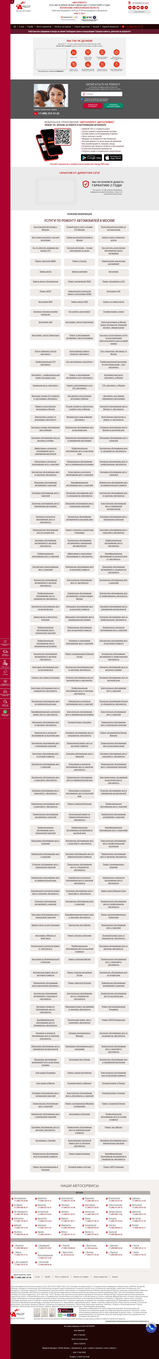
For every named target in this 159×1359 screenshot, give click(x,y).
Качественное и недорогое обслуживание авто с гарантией (79, 473)
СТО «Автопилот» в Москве (113, 385)
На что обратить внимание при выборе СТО (46, 249)
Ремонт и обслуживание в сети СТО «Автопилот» (80, 386)
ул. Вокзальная (67, 1255)
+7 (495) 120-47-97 (21, 1264)
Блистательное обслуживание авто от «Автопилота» (79, 581)
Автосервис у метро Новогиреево (79, 322)
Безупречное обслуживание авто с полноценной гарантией (45, 744)
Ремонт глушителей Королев (80, 804)
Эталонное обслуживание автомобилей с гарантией (45, 902)
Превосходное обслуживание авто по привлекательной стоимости (79, 1130)
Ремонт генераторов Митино (79, 1073)
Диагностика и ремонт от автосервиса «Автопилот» (45, 418)
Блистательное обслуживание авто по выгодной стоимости (113, 1074)
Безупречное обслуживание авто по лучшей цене (113, 973)
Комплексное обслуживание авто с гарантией (45, 855)
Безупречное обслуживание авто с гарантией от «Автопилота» (79, 842)
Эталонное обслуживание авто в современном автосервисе (45, 504)
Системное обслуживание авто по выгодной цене (113, 679)
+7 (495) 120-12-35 (21, 1228)
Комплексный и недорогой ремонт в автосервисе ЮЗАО (80, 292)
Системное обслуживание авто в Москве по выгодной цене (113, 428)
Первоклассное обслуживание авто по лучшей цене (45, 531)
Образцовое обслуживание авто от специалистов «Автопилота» (79, 494)
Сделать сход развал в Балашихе (46, 677)
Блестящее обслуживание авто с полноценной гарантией (45, 916)
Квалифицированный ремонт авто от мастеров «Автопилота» (79, 916)
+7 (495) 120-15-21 (44, 1201)
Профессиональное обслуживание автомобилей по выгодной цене (79, 830)
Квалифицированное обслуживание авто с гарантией (79, 483)
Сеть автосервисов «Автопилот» (79, 362)
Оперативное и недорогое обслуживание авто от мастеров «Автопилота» (79, 767)
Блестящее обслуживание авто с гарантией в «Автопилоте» (113, 531)
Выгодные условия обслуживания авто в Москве (45, 428)
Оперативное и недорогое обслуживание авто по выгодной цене (79, 793)
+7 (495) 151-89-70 (115, 1207)
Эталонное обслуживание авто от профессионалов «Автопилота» (113, 618)
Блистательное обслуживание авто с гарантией (113, 689)
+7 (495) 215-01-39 (115, 1201)
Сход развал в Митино (45, 1083)
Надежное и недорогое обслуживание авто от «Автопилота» (45, 519)
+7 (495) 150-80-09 (68, 1248)
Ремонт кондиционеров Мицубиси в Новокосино (79, 1105)
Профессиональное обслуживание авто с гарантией (45, 555)
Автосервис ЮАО (46, 302)
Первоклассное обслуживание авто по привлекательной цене (80, 778)
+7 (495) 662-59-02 (92, 1228)
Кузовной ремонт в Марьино (79, 1083)
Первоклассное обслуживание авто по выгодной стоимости (45, 1155)
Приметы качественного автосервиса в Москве (45, 407)
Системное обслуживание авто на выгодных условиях (45, 439)
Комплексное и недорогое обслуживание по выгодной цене (45, 734)
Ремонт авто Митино (113, 1127)
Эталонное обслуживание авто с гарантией (79, 755)
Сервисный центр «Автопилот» (45, 385)
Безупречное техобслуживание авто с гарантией (46, 568)
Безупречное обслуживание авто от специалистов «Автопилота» (113, 449)
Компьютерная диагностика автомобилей (113, 262)
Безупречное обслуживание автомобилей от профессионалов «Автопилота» (113, 657)
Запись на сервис (81, 1276)
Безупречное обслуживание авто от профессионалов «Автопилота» (113, 594)
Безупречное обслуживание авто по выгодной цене (45, 607)
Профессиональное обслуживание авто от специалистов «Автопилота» (45, 596)
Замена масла (45, 271)
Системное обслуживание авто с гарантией (113, 473)
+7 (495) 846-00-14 (115, 1228)
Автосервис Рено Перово (79, 1059)
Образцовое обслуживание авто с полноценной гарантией (79, 504)
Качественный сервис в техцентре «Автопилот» (79, 352)
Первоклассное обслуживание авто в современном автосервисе (79, 463)
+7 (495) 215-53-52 (44, 1221)
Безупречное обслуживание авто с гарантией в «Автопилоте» (45, 778)
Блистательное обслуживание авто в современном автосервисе (79, 713)
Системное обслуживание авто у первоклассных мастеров (113, 1141)
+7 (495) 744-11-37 (44, 1228)
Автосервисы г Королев (45, 1140)
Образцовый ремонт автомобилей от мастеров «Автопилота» (79, 1008)
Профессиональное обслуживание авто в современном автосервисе (45, 643)
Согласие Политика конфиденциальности (139, 1321)
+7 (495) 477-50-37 (44, 1207)
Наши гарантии (100, 1276)
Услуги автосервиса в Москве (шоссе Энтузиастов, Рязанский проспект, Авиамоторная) (113, 325)
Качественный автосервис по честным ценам (113, 228)
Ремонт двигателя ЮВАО (45, 261)
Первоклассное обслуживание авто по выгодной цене (113, 994)
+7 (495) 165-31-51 (21, 1255)
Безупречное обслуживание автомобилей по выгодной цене (79, 518)
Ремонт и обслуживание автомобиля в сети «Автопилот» (79, 376)
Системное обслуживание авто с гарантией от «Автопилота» (113, 755)
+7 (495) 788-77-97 (92, 1214)
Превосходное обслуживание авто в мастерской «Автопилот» (45, 984)
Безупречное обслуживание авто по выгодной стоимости (113, 642)
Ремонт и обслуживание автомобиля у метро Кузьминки (79, 336)
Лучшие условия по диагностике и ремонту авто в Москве (79, 407)
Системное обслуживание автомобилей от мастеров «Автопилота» (45, 543)
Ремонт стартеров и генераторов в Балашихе (79, 531)
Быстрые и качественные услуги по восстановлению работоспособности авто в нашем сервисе (113, 339)
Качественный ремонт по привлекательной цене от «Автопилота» (79, 817)
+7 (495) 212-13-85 (44, 1258)
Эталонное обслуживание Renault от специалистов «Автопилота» (113, 702)
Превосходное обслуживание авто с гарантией (113, 926)
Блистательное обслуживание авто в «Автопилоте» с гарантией (79, 1094)
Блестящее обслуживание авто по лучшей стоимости (45, 755)
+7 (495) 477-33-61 (44, 1214)
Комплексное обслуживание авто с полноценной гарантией (45, 1115)
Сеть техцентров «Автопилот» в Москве (113, 352)
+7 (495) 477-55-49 (92, 1255)
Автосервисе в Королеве (79, 1114)
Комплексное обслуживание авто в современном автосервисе (79, 439)
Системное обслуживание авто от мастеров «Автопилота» (45, 1128)
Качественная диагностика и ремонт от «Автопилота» (113, 418)
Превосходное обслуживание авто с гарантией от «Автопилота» (113, 1049)
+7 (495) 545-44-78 (21, 1234)
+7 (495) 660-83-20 (115, 1234)
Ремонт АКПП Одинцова (113, 1167)
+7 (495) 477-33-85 (92, 1207)
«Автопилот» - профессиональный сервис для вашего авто (45, 376)
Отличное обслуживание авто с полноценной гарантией (45, 865)
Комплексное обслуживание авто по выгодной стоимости (79, 568)
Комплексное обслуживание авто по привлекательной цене (45, 879)
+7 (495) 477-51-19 (68, 1234)
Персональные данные (122, 1321)
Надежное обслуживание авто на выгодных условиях (113, 668)
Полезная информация (110, 1321)
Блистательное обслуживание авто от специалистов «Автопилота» (79, 996)
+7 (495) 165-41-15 (139, 1248)
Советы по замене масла (113, 302)
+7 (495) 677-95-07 (68, 1214)
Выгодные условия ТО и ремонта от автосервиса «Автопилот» (45, 397)
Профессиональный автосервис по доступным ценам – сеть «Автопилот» (113, 364)
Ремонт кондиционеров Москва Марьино (113, 734)
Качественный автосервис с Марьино (45, 228)
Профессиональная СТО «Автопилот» (46, 363)
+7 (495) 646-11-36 (115, 1214)
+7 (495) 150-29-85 (21, 1201)
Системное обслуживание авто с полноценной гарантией (45, 1094)
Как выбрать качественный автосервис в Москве (79, 397)
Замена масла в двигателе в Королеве (45, 618)
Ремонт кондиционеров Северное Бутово (79, 655)
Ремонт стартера (79, 261)
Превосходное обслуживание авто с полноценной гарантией (113, 723)
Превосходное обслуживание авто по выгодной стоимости (79, 628)
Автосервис (113, 271)
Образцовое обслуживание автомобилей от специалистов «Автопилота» (113, 570)
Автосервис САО (113, 291)
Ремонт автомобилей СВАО (79, 281)
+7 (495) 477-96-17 (68, 1221)
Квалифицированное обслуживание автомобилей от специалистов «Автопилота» (114, 1156)
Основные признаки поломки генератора (45, 313)
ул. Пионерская (91, 1248)
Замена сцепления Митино (79, 959)
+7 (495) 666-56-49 (115, 1248)
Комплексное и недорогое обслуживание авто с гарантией (113, 628)
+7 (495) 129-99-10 (21, 1221)
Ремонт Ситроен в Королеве (79, 935)
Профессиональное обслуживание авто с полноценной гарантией (46, 630)
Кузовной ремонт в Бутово (79, 1167)
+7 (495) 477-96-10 (92, 1221)
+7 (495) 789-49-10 (21, 1214)
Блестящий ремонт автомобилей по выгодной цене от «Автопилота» (113, 780)
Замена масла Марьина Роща (113, 891)
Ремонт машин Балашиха (79, 1154)
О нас (37, 1276)
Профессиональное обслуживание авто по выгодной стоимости (79, 949)
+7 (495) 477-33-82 (68, 1201)
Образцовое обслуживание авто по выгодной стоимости (79, 607)
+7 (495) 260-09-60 (68, 1228)
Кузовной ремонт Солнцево (113, 1093)
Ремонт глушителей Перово (113, 1103)
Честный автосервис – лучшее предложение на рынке (79, 249)
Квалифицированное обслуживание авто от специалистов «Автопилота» (45, 1023)
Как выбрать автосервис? (79, 311)
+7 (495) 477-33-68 (68, 1207)
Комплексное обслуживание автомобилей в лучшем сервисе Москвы (79, 596)
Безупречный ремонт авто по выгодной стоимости (45, 973)
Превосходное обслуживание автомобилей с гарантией (113, 815)
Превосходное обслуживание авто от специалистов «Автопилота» (79, 867)
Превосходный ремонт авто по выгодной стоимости (79, 744)
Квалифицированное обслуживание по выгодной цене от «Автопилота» (113, 556)
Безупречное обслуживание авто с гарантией (113, 581)
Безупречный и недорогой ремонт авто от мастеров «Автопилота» (45, 892)
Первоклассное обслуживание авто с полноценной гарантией (113, 765)
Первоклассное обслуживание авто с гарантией (45, 1105)
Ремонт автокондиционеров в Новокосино (113, 916)
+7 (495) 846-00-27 (21, 1207)
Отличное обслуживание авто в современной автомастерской (113, 792)
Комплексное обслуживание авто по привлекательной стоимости (113, 483)
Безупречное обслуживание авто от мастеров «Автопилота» (45, 473)
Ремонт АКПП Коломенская (113, 1020)
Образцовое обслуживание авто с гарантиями (79, 1047)
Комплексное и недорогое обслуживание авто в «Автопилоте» (114, 880)
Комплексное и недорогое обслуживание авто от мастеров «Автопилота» (79, 880)
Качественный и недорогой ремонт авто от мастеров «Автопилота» (79, 1143)
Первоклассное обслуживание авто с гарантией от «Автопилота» (113, 962)
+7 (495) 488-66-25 (21, 1248)
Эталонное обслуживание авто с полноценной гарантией (113, 518)
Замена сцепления (79, 271)
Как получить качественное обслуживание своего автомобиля (113, 251)
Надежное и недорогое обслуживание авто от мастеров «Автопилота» (45, 1036)
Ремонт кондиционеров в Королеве (113, 865)
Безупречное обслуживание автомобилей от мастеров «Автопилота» (45, 583)
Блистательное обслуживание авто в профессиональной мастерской (113, 843)
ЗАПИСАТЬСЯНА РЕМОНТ (93, 106)
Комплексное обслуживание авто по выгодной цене (79, 428)
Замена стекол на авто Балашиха (46, 925)
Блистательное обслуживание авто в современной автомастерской (113, 506)
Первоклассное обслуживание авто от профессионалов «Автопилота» (113, 904)
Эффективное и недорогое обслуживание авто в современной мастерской (45, 451)
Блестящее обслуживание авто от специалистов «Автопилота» (45, 689)
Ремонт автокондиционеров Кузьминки (113, 1008)
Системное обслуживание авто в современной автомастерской (113, 607)
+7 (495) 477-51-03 (139, 1221)
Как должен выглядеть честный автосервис (45, 238)
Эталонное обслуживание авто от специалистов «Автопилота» (113, 1034)
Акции (115, 1276)
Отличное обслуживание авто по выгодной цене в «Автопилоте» (79, 679)
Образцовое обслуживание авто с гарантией (113, 439)
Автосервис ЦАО (45, 322)
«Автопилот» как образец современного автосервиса (113, 397)
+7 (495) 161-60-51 (92, 1234)
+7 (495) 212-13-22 (46, 113)
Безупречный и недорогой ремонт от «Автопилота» (45, 947)
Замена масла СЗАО (79, 302)
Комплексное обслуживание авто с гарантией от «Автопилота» (45, 805)
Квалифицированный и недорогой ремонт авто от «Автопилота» (45, 713)
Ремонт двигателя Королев (79, 983)
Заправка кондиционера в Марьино (80, 1034)
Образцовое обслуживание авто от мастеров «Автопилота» (45, 723)
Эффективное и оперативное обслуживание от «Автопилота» (79, 555)
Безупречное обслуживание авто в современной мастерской (113, 1061)
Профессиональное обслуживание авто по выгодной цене (79, 451)
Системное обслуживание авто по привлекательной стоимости (79, 855)
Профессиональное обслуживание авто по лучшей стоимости (113, 1117)
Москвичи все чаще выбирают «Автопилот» (79, 418)
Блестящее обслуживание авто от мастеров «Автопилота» (113, 947)
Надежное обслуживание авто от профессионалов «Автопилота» (114, 463)
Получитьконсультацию (113, 106)
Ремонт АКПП (45, 291)
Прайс (47, 1276)
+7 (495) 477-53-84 (115, 1221)
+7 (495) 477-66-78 (139, 1255)
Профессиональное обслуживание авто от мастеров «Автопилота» (79, 691)
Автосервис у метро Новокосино (45, 335)
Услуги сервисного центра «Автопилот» (45, 352)
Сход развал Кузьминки (45, 1073)
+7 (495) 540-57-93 (139, 1214)
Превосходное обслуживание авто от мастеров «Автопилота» (113, 855)
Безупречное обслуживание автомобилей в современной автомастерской (79, 543)
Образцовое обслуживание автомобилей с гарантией (45, 483)
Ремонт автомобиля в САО (113, 281)
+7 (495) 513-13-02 (139, 1201)
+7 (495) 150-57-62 (139, 1207)
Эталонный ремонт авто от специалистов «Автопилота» (113, 937)
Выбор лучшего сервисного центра (113, 238)
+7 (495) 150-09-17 (44, 1234)
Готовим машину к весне (113, 311)
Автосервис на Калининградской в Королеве (45, 960)
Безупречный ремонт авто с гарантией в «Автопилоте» (79, 1021)
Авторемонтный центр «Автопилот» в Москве (113, 376)
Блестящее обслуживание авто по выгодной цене (45, 668)
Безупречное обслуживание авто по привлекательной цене (45, 702)
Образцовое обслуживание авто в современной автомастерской (45, 1047)
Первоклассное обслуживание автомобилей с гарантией (45, 815)
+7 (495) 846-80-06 (44, 1264)
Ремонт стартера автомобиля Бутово (79, 973)
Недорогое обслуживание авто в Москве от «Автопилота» (113, 407)
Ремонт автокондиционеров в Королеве (45, 1168)
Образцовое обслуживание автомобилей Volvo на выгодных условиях (45, 1062)
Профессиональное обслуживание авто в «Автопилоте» (113, 543)
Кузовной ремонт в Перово (113, 1083)
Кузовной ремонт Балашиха (79, 722)
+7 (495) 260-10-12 (92, 1201)
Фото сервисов (62, 1276)
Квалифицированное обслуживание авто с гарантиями (113, 828)
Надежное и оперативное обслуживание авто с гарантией (79, 642)
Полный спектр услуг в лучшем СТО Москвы (79, 228)
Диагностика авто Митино (80, 925)
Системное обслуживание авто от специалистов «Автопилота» (79, 734)
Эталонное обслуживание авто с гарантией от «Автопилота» (45, 792)
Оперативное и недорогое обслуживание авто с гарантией (45, 463)
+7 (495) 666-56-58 (115, 1255)
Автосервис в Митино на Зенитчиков (45, 937)
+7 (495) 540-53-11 (139, 1228)
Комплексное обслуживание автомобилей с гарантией (113, 984)
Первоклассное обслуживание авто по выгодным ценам (113, 744)
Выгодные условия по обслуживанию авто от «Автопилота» (45, 1009)
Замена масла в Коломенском (45, 281)
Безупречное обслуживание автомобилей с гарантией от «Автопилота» (45, 996)
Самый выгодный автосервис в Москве (79, 238)
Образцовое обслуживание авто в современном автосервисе (79, 618)
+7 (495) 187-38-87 (44, 1248)
